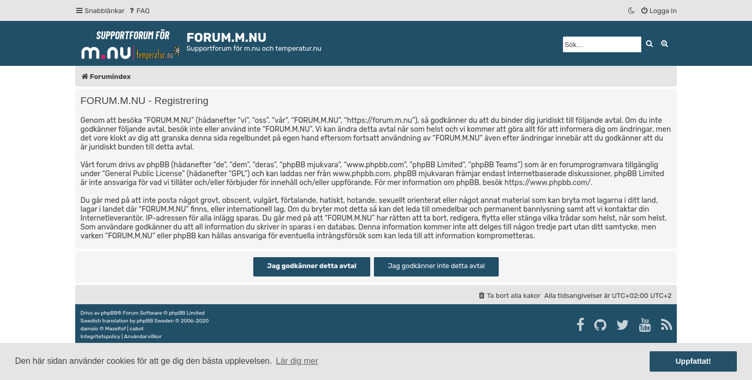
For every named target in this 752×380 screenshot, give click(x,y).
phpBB (109, 313)
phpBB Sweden (155, 321)
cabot (137, 329)
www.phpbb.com (361, 173)
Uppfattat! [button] (693, 361)
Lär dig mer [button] (297, 360)
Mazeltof (115, 329)
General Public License (143, 173)
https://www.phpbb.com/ (547, 182)
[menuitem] (138, 10)
